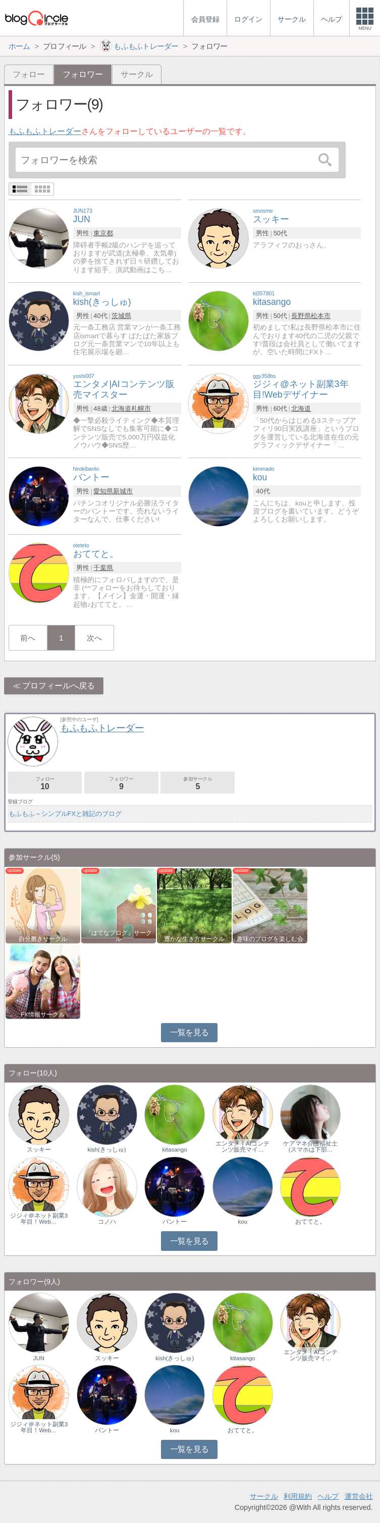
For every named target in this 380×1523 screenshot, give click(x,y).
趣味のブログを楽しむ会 (270, 939)
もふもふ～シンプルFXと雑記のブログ (65, 813)
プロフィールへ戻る (58, 685)
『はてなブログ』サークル (118, 936)
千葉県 (103, 568)
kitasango (174, 1150)
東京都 (103, 233)
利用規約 (298, 1496)
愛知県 (103, 491)
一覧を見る (189, 1032)
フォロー (29, 74)
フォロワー (121, 783)
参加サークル (197, 783)
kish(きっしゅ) (106, 1150)
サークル (137, 74)
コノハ (107, 1222)
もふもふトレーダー (45, 131)
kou (243, 1222)
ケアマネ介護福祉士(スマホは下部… (310, 1146)
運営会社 (359, 1496)
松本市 (321, 316)
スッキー (39, 1150)
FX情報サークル (43, 1014)
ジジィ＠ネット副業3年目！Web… (39, 1219)
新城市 (123, 491)
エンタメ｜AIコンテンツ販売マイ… (242, 1146)
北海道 (121, 408)
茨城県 (121, 316)
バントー (174, 1222)
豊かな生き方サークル (194, 939)
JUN (38, 1358)
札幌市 (141, 408)
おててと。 (310, 1222)
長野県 (301, 316)
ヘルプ (328, 1496)
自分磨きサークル (43, 939)
